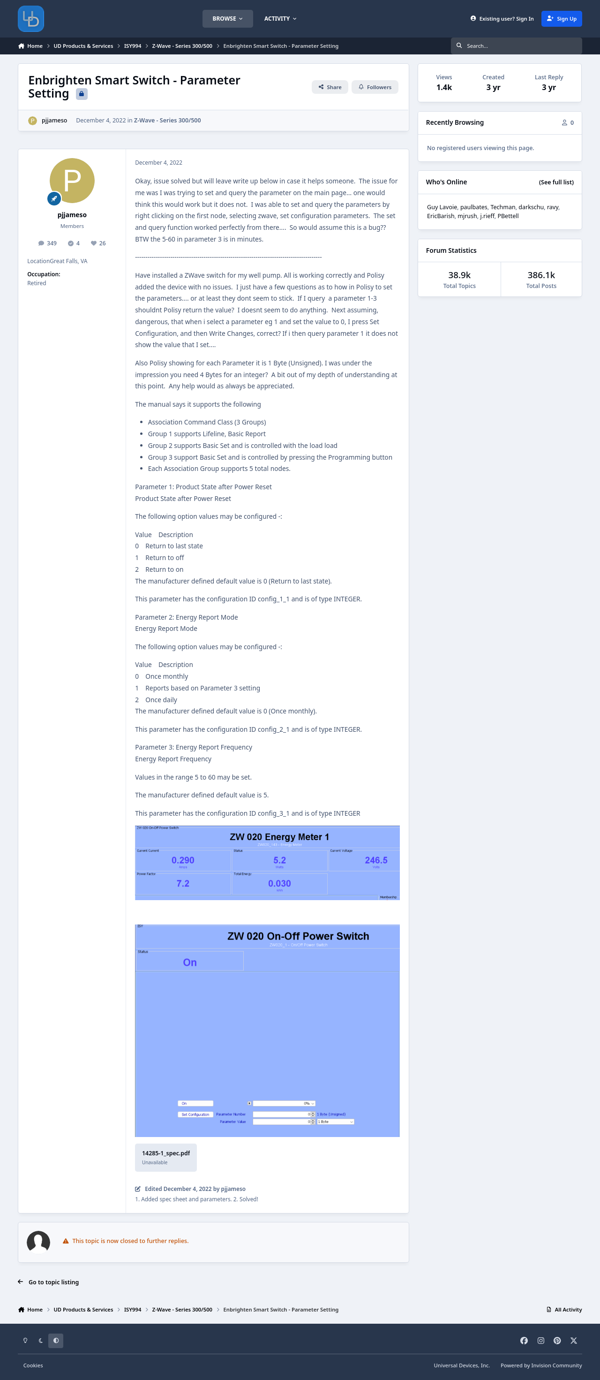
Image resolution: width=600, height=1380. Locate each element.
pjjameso (54, 120)
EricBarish (441, 216)
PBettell (507, 216)
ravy (552, 207)
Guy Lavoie (442, 207)
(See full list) (556, 182)
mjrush (467, 216)
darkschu (531, 207)
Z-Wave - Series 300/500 (167, 120)
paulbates (474, 207)
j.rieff (487, 216)
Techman (502, 207)
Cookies (33, 1365)
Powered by (541, 1365)
